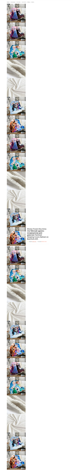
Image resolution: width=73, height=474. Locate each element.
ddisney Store (34, 241)
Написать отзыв (43, 241)
